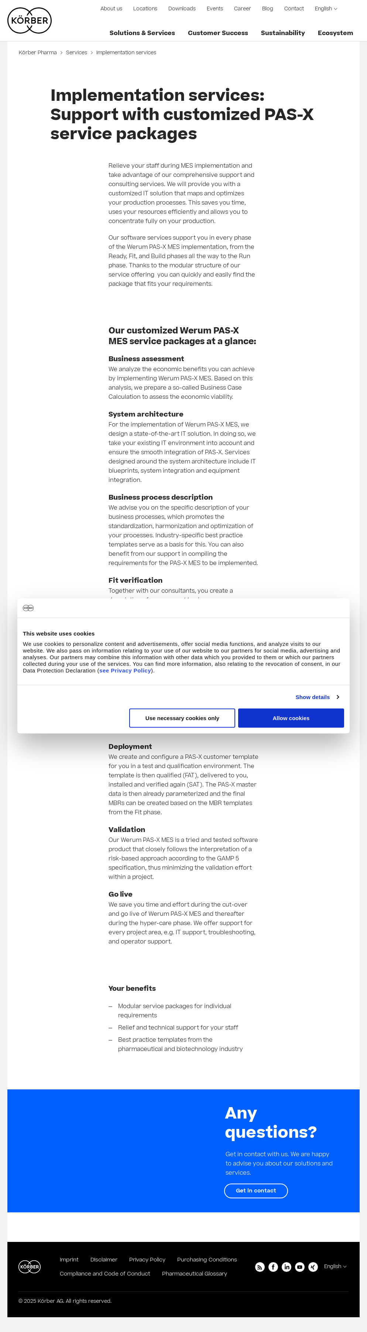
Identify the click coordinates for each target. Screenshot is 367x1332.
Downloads (182, 9)
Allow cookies (290, 718)
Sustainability (283, 33)
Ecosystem (335, 33)
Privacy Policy (147, 1260)
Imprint (69, 1260)
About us (111, 9)
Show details (313, 697)
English (323, 9)
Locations (145, 9)
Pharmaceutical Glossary (194, 1274)
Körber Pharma (38, 53)
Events (215, 9)
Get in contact (256, 1191)
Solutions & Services (142, 33)
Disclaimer (103, 1260)
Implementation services (125, 53)
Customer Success (218, 33)
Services (77, 53)
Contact (294, 9)
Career (242, 9)
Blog (267, 9)
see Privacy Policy (125, 670)
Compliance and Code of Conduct (105, 1274)
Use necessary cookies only (182, 718)
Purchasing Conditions (207, 1260)
